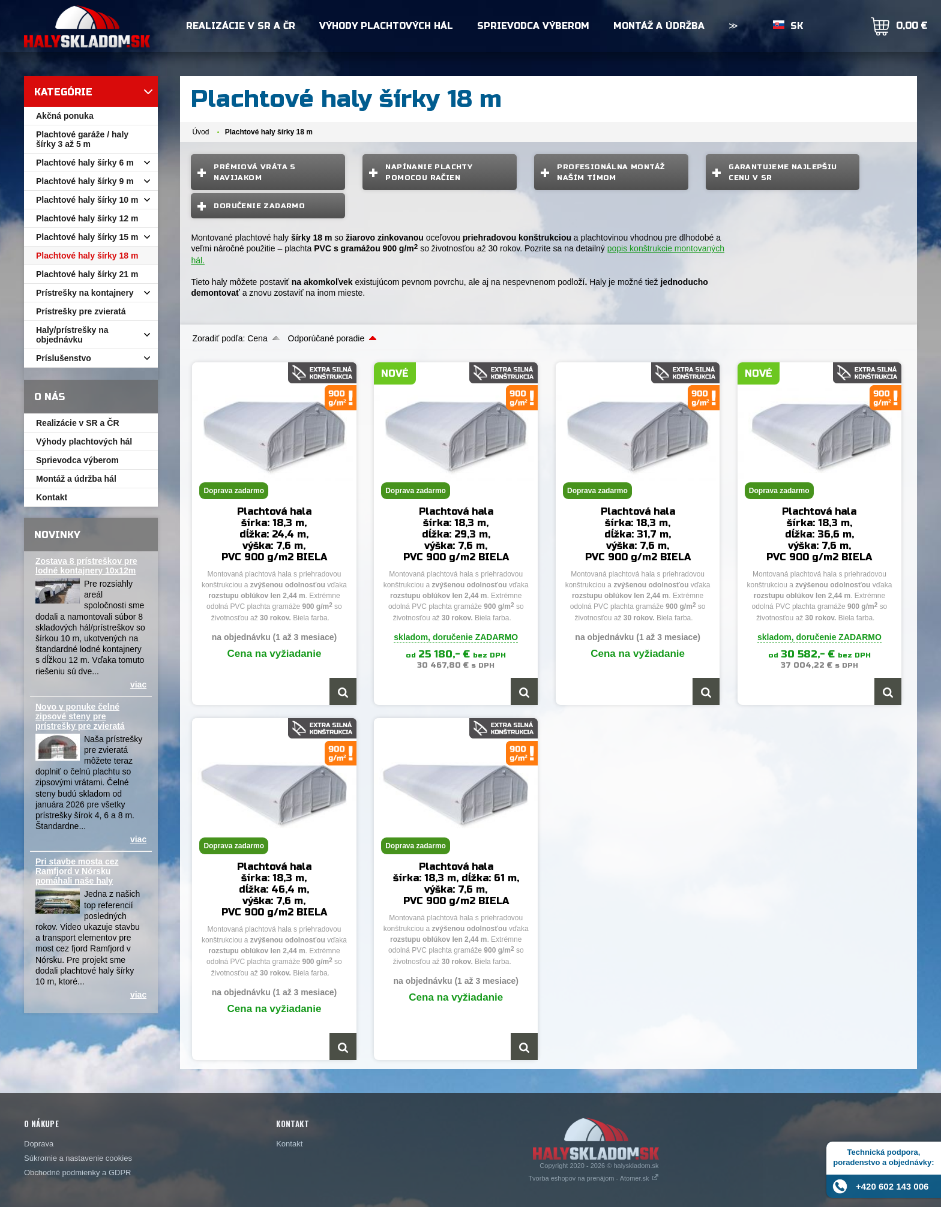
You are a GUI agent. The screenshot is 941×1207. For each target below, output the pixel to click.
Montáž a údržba (659, 25)
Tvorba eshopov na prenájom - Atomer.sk (593, 1178)
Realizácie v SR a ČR (240, 25)
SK (796, 25)
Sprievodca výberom (533, 25)
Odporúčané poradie (326, 338)
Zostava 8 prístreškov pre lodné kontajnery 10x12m (86, 565)
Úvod (200, 132)
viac (138, 684)
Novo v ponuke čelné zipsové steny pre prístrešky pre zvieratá (80, 716)
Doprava (38, 1143)
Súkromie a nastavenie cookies (78, 1158)
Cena (257, 338)
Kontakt (289, 1143)
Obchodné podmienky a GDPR (77, 1172)
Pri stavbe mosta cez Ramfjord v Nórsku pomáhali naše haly (77, 871)
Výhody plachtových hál (386, 25)
